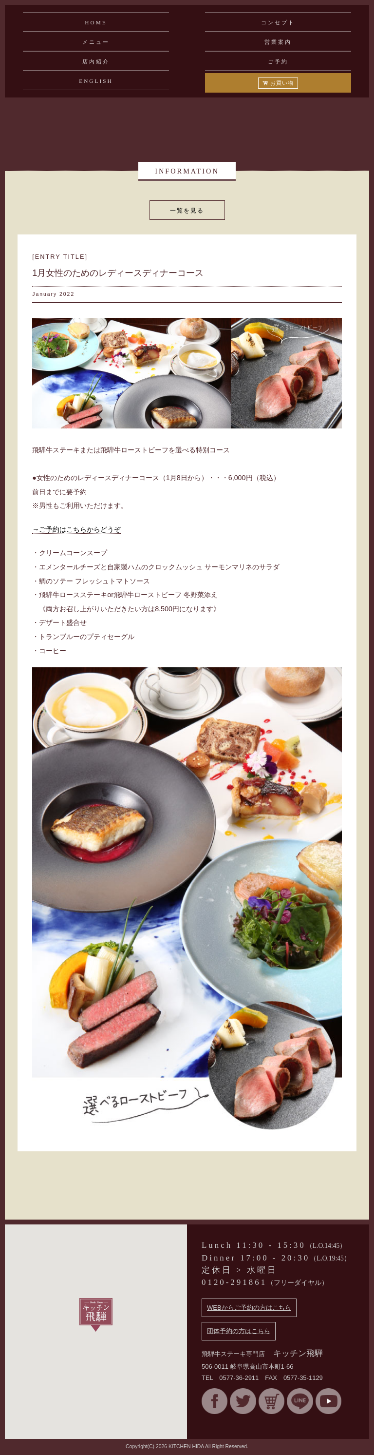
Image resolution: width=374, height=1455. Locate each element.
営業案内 (278, 42)
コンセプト (278, 22)
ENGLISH (95, 81)
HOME (96, 22)
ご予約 (278, 61)
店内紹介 (96, 61)
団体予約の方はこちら (238, 1331)
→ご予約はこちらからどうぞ (76, 529)
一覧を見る (187, 210)
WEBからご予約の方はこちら (249, 1307)
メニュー (96, 42)
